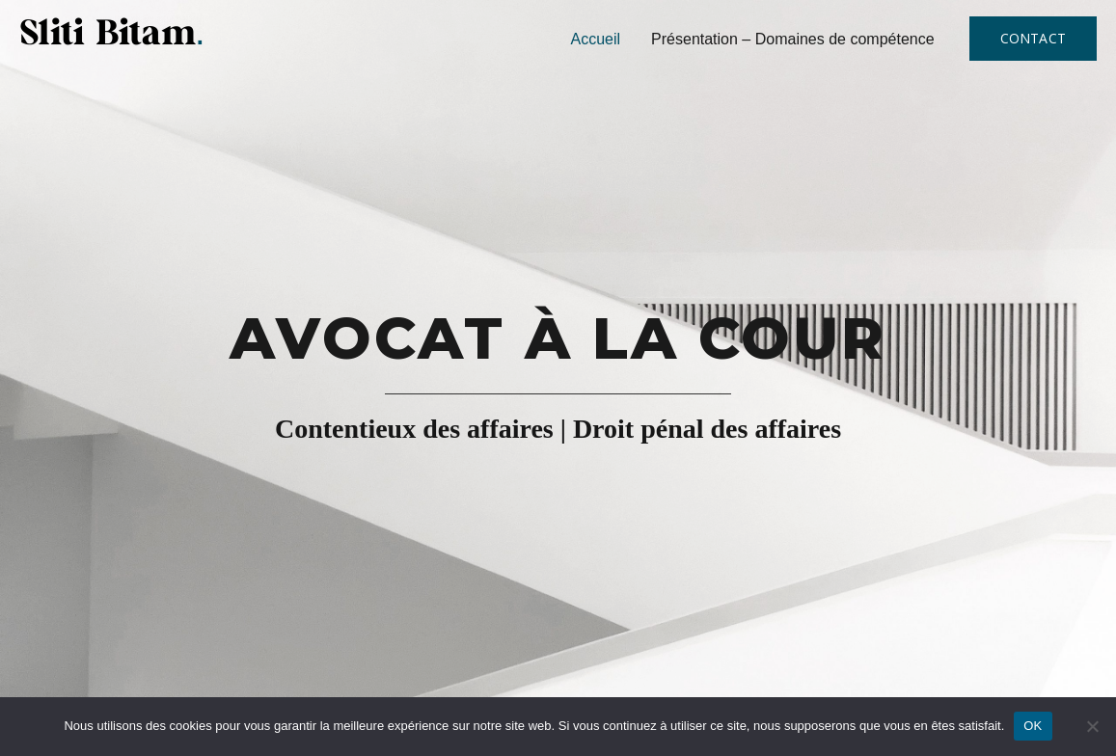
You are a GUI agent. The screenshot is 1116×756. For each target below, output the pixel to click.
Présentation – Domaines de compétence (793, 39)
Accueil (596, 39)
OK (1032, 725)
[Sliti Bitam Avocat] (112, 29)
